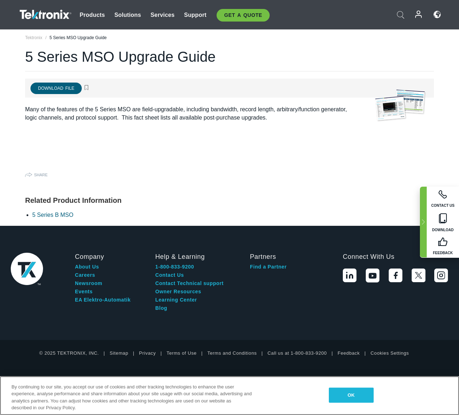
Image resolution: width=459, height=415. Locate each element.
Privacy (147, 353)
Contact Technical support (189, 283)
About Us (87, 267)
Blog (161, 308)
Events (84, 291)
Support (195, 15)
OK (351, 395)
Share (41, 175)
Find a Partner (268, 267)
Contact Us (169, 275)
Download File (56, 88)
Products (92, 15)
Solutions (127, 15)
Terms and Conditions (232, 353)
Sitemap (119, 353)
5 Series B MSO (53, 215)
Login (419, 14)
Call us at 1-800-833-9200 (297, 353)
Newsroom (88, 283)
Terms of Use (182, 353)
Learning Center (176, 300)
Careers (85, 275)
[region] (229, 395)
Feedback (348, 353)
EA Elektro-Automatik (103, 300)
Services (163, 15)
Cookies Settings (389, 353)
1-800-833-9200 (174, 267)
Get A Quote (243, 15)
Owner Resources (178, 291)
